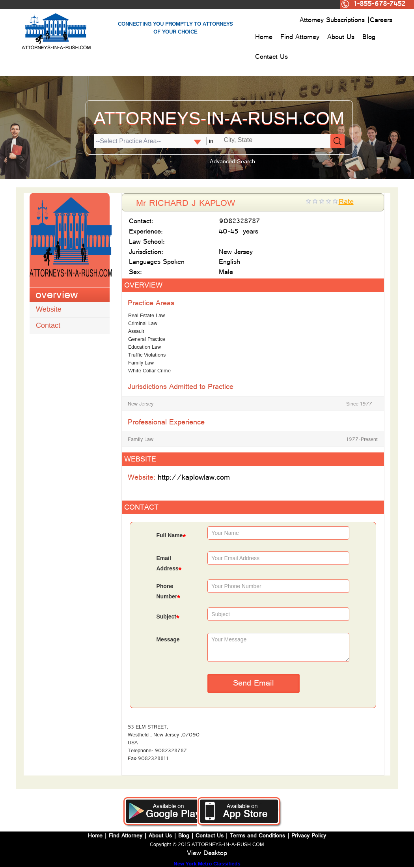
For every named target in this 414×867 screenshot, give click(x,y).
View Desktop (207, 854)
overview (56, 296)
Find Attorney (299, 38)
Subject (167, 617)
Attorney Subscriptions (333, 21)
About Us (340, 38)
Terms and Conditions (257, 836)
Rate (346, 202)
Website (49, 309)
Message (167, 639)
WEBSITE (140, 460)
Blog (368, 38)
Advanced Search (232, 162)
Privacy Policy (308, 836)
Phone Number (168, 592)
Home (263, 38)
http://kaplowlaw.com (194, 478)
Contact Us (271, 58)
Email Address (168, 564)
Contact (48, 325)
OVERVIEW (143, 286)
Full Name (171, 536)
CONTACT (141, 508)
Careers (381, 21)
